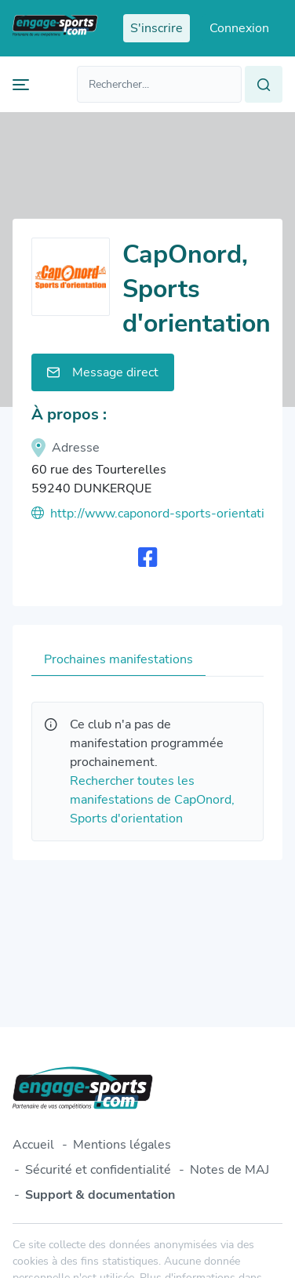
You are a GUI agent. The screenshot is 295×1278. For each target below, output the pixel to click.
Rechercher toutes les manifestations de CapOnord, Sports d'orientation (152, 799)
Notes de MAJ (229, 1169)
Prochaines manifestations (118, 659)
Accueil (33, 1144)
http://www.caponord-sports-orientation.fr (147, 513)
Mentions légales (122, 1144)
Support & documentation (100, 1195)
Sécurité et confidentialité (98, 1169)
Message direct (102, 372)
